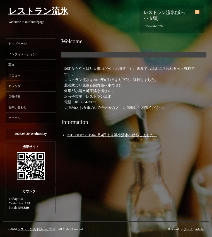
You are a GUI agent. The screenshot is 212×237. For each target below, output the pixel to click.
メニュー (14, 75)
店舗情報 (14, 96)
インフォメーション (22, 54)
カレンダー (16, 86)
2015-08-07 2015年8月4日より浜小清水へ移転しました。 (112, 135)
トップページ (17, 43)
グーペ (188, 229)
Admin (199, 229)
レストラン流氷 (38, 11)
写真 (11, 64)
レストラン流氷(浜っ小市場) (37, 229)
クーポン (14, 117)
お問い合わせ (17, 107)
